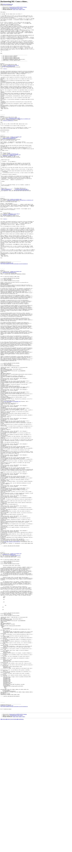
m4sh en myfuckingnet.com (8, 4)
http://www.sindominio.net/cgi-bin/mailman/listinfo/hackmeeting (14, 305)
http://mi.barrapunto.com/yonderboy (21, 221)
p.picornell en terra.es (15, 655)
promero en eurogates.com (14, 135)
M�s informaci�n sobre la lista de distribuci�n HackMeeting (12, 850)
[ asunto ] (20, 9)
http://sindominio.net (6, 221)
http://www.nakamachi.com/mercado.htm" (12, 639)
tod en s (5, 76)
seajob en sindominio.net (8, 138)
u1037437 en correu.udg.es (12, 72)
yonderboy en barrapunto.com (21, 220)
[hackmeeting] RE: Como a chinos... (16, 8)
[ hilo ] (17, 9)
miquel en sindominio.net (11, 136)
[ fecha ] (14, 9)
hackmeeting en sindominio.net (8, 73)
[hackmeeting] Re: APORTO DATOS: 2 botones (18, 7)
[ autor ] (23, 9)
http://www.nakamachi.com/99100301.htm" (12, 471)
